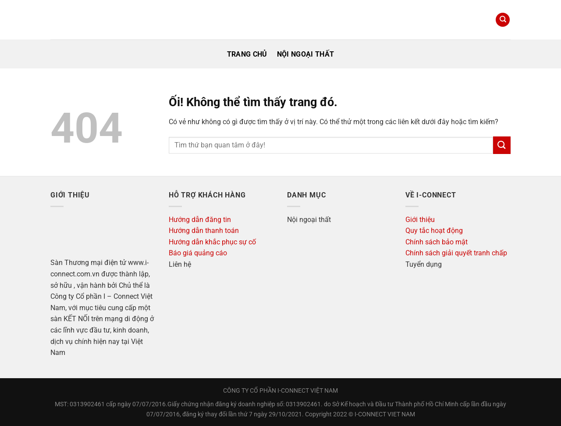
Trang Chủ (247, 54)
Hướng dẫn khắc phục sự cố (212, 242)
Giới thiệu (420, 219)
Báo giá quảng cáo (198, 253)
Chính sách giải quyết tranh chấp (456, 253)
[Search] (503, 20)
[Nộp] (502, 145)
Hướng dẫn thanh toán (204, 230)
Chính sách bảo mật (436, 242)
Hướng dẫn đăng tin (200, 219)
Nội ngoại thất (305, 54)
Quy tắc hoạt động (434, 230)
